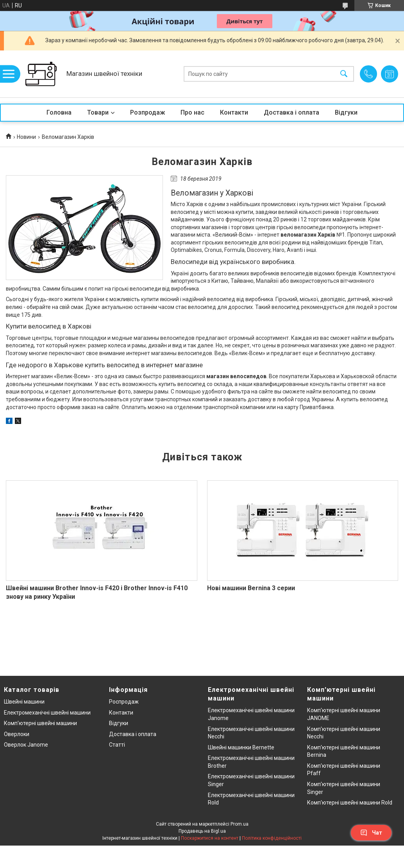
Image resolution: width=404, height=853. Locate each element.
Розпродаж (147, 112)
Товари (98, 112)
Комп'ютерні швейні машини (40, 723)
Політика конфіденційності (272, 838)
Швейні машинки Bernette (241, 747)
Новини (26, 137)
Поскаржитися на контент (209, 838)
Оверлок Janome (26, 745)
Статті (117, 745)
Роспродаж (124, 702)
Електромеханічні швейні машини (47, 712)
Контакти (234, 112)
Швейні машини (24, 702)
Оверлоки (16, 734)
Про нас (192, 112)
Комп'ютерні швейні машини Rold (349, 802)
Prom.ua (239, 824)
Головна (59, 112)
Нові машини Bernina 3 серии (251, 588)
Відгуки (346, 112)
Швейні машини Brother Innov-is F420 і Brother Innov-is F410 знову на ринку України (97, 592)
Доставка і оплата (291, 112)
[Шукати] (343, 74)
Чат (371, 832)
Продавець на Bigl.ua (202, 831)
